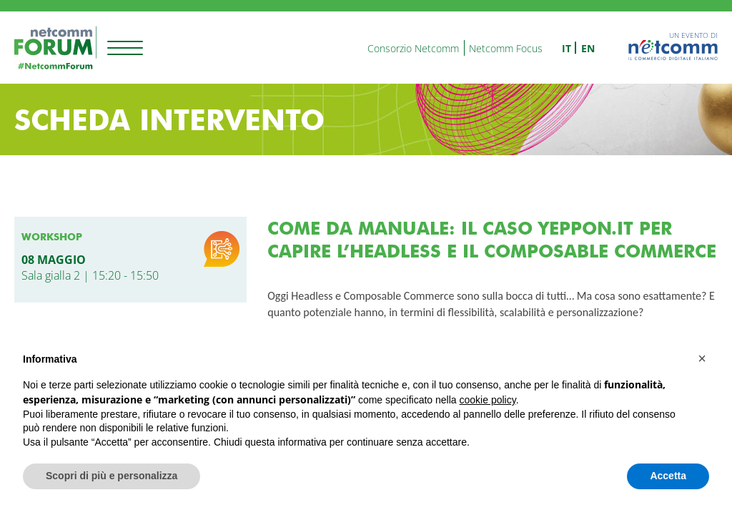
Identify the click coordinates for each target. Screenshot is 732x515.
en (588, 48)
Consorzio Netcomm (413, 48)
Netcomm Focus (506, 48)
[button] (702, 358)
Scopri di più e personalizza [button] (111, 475)
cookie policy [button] (488, 400)
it (566, 48)
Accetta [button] (668, 475)
